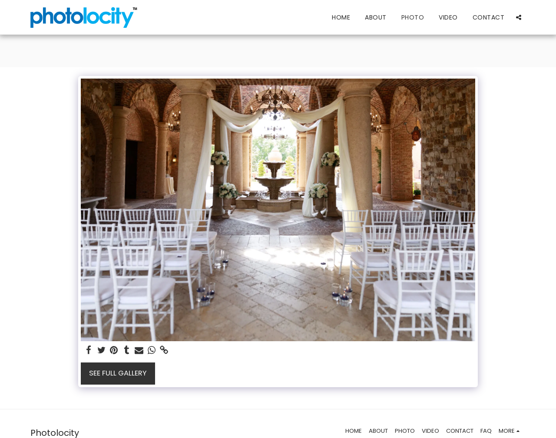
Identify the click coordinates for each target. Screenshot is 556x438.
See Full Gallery (118, 373)
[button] (518, 17)
